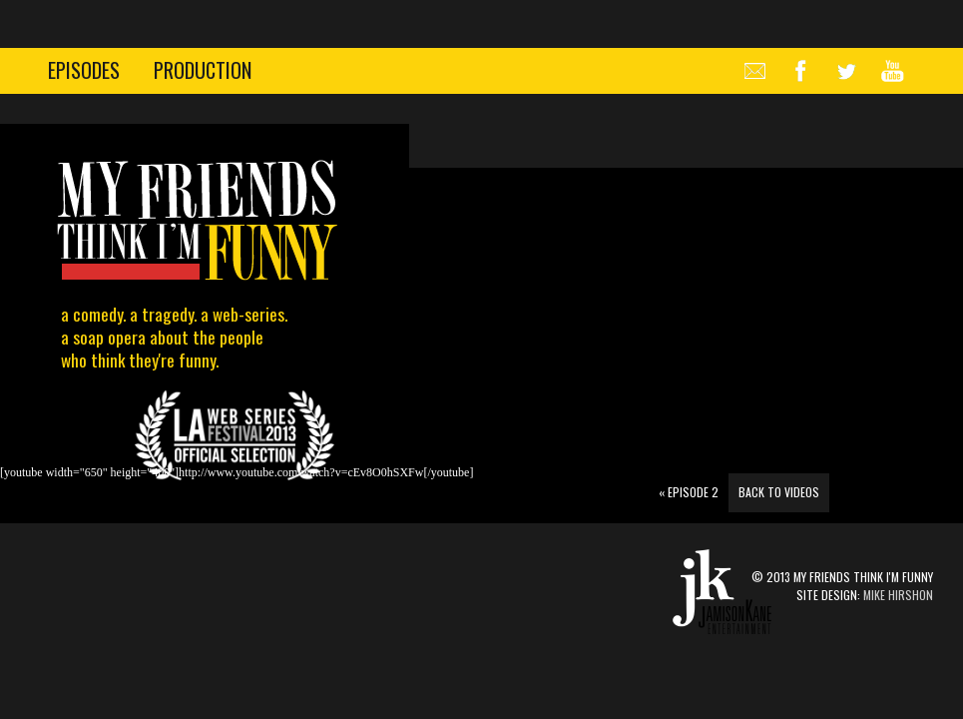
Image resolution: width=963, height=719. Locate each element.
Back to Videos (778, 491)
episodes (84, 70)
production (202, 70)
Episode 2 (689, 491)
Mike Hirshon (898, 594)
